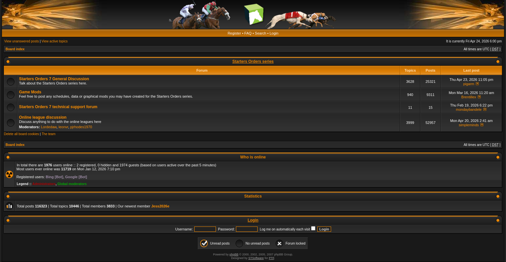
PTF (271, 258)
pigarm (468, 84)
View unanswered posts (21, 41)
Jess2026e (160, 206)
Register (234, 33)
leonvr (63, 127)
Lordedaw (49, 127)
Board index (15, 49)
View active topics (55, 41)
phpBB (233, 254)
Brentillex (468, 97)
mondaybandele (468, 109)
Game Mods (30, 92)
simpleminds (469, 125)
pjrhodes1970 (81, 127)
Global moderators (72, 184)
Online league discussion (43, 117)
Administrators (43, 184)
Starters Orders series (253, 61)
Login (273, 33)
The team (48, 134)
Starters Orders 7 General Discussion (54, 79)
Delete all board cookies (21, 134)
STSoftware (256, 258)
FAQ (248, 33)
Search (260, 33)
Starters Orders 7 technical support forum (58, 107)
